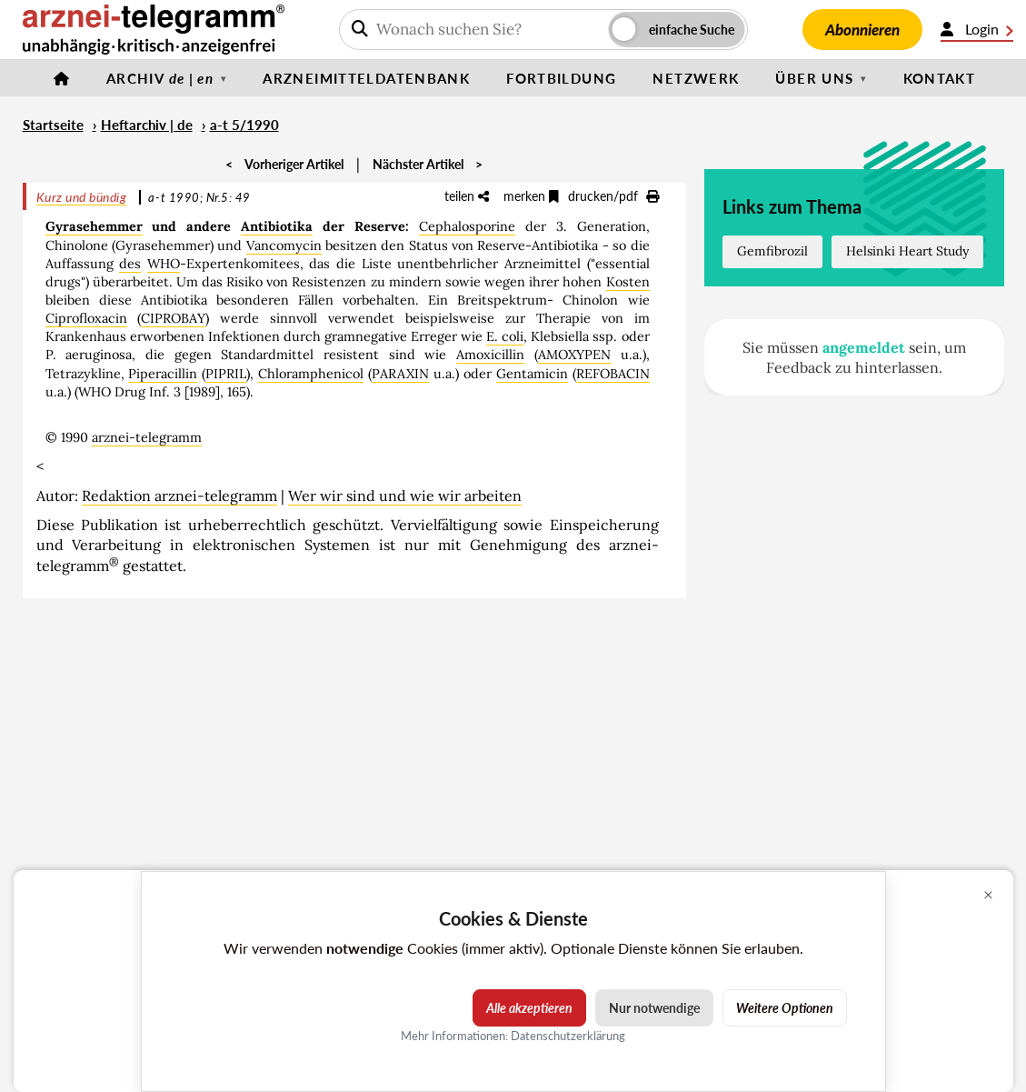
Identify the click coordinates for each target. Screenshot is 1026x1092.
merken (531, 196)
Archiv (160, 78)
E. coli (504, 336)
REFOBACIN (613, 374)
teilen (466, 196)
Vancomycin (284, 245)
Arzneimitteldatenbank (366, 78)
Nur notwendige (654, 1008)
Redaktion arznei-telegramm (179, 495)
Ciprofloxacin (86, 318)
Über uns (814, 78)
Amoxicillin (490, 354)
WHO (163, 263)
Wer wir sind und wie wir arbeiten (405, 495)
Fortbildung (561, 78)
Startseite (53, 124)
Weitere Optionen (784, 1008)
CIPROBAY (173, 318)
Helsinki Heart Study (907, 251)
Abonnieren (862, 29)
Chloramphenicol (311, 374)
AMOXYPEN (574, 354)
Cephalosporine (467, 226)
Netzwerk (695, 78)
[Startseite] (62, 78)
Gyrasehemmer (94, 226)
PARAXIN (400, 374)
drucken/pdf (613, 196)
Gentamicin (532, 374)
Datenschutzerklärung (568, 1035)
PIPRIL (225, 374)
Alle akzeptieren (529, 1008)
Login (977, 29)
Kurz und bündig (81, 197)
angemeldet (863, 347)
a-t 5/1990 (244, 124)
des (130, 263)
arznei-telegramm (147, 437)
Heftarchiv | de (147, 124)
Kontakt (939, 78)
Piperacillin (162, 374)
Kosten (628, 282)
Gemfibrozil (772, 251)
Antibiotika (277, 226)
